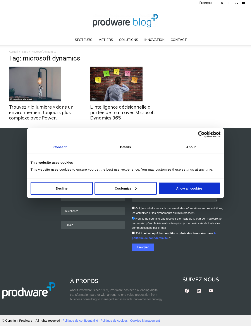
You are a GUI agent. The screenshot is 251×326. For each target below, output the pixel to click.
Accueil (13, 52)
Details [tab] (125, 147)
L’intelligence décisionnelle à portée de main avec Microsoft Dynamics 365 (122, 112)
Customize (126, 188)
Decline (61, 188)
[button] (222, 3)
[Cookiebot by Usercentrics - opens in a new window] (201, 134)
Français (205, 3)
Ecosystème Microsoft (21, 99)
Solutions (128, 40)
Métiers (105, 40)
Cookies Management (145, 320)
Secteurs (83, 40)
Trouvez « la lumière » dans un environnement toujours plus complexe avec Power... (41, 112)
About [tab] (191, 147)
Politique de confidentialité (80, 320)
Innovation (154, 40)
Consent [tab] (60, 147)
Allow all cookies (189, 188)
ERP (93, 99)
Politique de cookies (114, 320)
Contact (179, 40)
